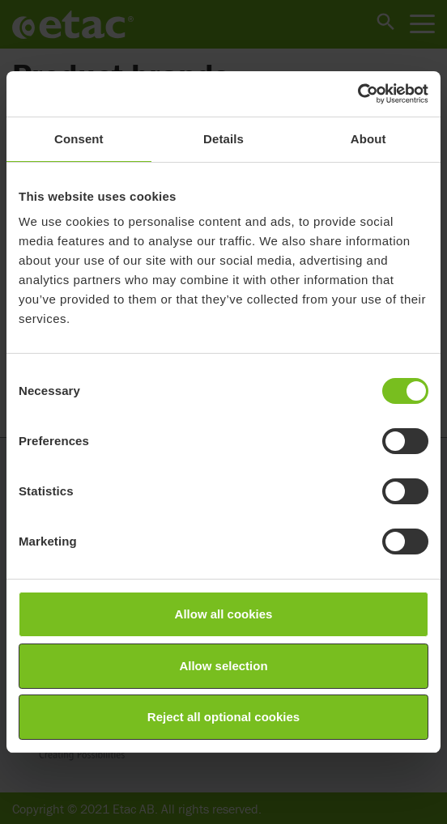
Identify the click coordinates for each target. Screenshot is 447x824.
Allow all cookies (224, 614)
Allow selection (223, 666)
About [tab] (368, 139)
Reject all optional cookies (223, 717)
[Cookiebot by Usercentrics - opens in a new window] (357, 93)
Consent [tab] (79, 139)
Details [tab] (223, 139)
